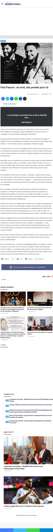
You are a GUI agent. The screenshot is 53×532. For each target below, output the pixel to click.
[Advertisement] (26, 21)
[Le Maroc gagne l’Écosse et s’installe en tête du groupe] (28, 490)
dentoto (18, 525)
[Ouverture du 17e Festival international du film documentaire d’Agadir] (40, 299)
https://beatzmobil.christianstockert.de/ (24, 527)
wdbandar (31, 525)
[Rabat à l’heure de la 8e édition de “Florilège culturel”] (40, 323)
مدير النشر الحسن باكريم (33, 94)
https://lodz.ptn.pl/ (9, 527)
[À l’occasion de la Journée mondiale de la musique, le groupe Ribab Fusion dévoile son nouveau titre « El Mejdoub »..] (13, 299)
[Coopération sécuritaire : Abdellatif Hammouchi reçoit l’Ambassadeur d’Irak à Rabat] (28, 450)
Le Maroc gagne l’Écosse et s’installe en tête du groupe (24, 506)
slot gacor (7, 525)
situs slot (13, 525)
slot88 (35, 525)
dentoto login (40, 525)
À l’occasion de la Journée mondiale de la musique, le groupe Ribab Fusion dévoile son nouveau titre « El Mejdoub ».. (12, 309)
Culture (3, 41)
